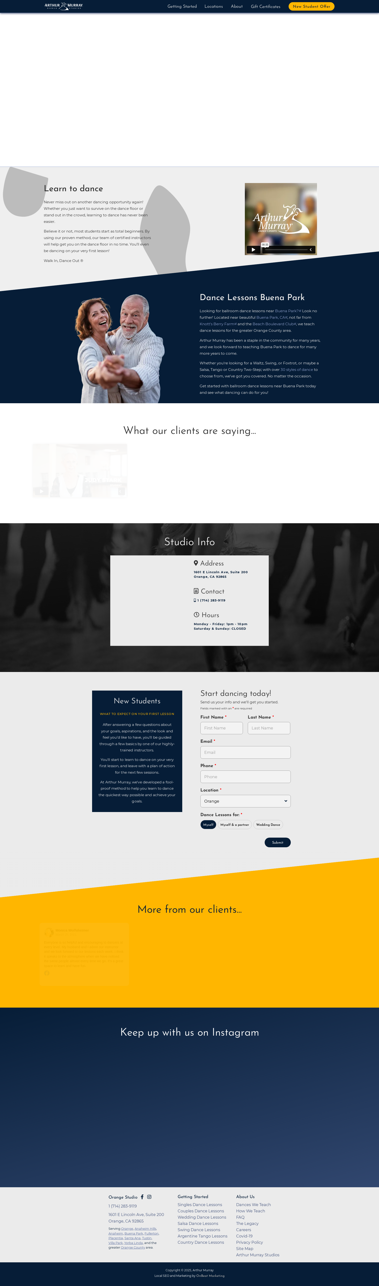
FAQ (240, 1217)
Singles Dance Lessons (200, 1204)
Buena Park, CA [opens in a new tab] (270, 317)
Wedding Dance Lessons (202, 1217)
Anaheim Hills (145, 1228)
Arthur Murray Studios (257, 1254)
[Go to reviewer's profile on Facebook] (51, 933)
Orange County (133, 1247)
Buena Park (133, 1233)
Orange (127, 1228)
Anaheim (116, 1233)
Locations (213, 6)
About (237, 6)
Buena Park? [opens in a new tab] (287, 311)
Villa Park (116, 1243)
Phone (207, 766)
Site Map (244, 1248)
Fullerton (152, 1233)
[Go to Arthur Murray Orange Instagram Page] (149, 1197)
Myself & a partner (234, 825)
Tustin (147, 1238)
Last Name (260, 717)
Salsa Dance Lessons (198, 1223)
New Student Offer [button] (311, 7)
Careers (243, 1229)
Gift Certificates (265, 7)
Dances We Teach (253, 1204)
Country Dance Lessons (201, 1242)
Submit (277, 843)
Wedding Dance (268, 825)
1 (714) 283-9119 (210, 600)
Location (210, 790)
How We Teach (250, 1210)
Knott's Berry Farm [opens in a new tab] (217, 324)
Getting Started (182, 6)
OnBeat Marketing (210, 1276)
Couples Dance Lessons (201, 1210)
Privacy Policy (249, 1242)
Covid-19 (244, 1236)
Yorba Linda (133, 1243)
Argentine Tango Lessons (202, 1236)
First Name (212, 717)
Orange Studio (123, 1197)
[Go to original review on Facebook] (86, 973)
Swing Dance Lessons (199, 1229)
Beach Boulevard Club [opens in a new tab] (273, 324)
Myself (208, 825)
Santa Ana (132, 1238)
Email (207, 741)
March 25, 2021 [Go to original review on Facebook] (67, 934)
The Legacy (247, 1223)
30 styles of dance (297, 369)
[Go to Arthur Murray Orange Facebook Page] (142, 1197)
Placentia (116, 1238)
